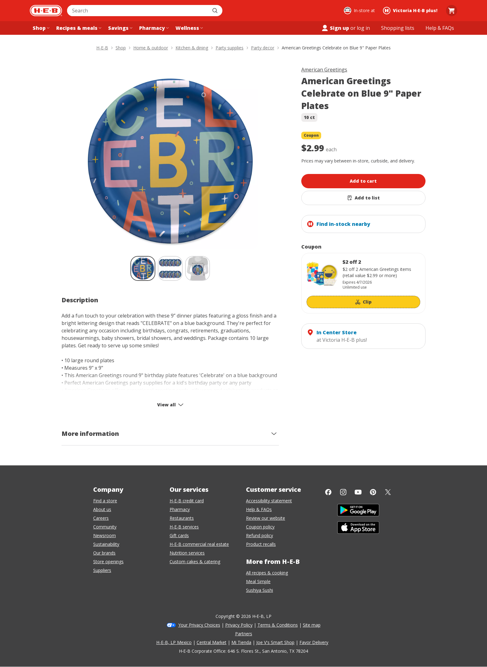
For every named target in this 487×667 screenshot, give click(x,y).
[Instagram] (343, 492)
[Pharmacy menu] (153, 28)
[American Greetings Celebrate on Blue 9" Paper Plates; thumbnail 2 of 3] (170, 268)
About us (102, 509)
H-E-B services (184, 527)
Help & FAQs (259, 509)
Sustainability (106, 544)
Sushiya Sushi (259, 590)
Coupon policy (260, 527)
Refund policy (259, 535)
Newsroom (104, 535)
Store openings (108, 561)
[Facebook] (328, 492)
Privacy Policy (239, 625)
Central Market (211, 642)
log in (363, 28)
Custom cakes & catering (195, 561)
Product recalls (261, 544)
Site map (312, 625)
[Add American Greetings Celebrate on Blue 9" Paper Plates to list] (363, 198)
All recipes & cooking (267, 573)
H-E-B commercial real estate (199, 544)
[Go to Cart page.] (451, 10)
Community (104, 527)
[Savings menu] (119, 28)
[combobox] (138, 10)
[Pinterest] (373, 492)
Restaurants (182, 518)
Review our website (265, 518)
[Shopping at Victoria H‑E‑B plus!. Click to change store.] (411, 10)
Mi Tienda (241, 642)
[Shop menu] (40, 28)
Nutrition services (187, 553)
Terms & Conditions (277, 625)
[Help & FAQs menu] (439, 28)
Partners (243, 634)
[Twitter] (388, 492)
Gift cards (179, 535)
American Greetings (324, 69)
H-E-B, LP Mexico (174, 642)
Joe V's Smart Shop (275, 642)
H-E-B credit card (187, 501)
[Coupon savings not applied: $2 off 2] (363, 283)
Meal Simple (258, 581)
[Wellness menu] (188, 28)
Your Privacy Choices (199, 625)
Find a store (105, 501)
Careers (101, 518)
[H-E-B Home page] (46, 10)
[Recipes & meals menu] (78, 28)
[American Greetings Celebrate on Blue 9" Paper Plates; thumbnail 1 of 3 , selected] (142, 268)
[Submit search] (215, 10)
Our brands (104, 553)
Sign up (335, 28)
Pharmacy (180, 509)
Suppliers (102, 570)
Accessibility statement (269, 501)
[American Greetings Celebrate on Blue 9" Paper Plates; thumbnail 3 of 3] (197, 268)
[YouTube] (358, 492)
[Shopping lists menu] (397, 28)
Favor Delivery (313, 642)
